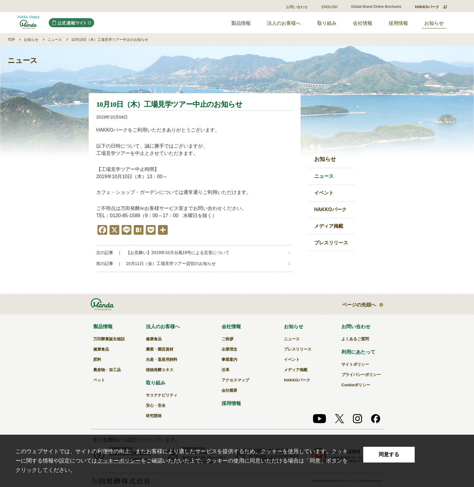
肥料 (97, 359)
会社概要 (229, 390)
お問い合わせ (297, 7)
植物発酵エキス (159, 370)
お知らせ (434, 23)
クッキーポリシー (119, 461)
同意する (389, 454)
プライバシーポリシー (361, 374)
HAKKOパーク (330, 209)
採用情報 (398, 23)
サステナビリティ (161, 395)
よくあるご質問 (355, 339)
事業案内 (229, 359)
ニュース (55, 40)
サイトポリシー (355, 364)
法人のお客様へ (284, 23)
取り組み (327, 23)
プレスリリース (331, 242)
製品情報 (103, 326)
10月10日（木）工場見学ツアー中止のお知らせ (109, 40)
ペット (99, 380)
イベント (324, 192)
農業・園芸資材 (159, 349)
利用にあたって (358, 352)
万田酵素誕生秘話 (109, 339)
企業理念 (229, 349)
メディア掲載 (328, 226)
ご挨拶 (227, 339)
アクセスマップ (235, 380)
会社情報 (362, 23)
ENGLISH (329, 7)
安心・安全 (156, 405)
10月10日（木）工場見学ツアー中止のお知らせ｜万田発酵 (29, 22)
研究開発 (154, 415)
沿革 (225, 370)
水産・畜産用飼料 (161, 359)
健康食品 (101, 349)
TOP (11, 40)
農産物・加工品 (107, 370)
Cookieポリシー (355, 385)
